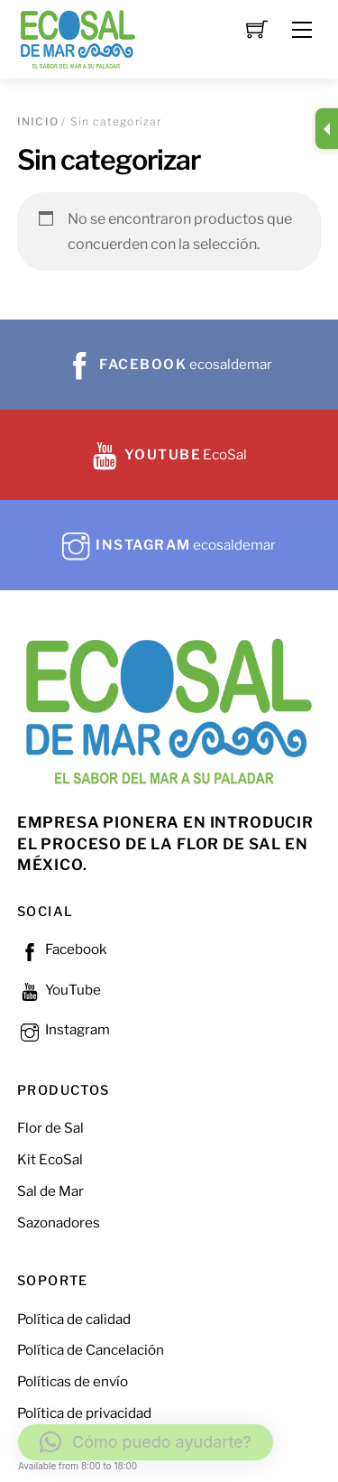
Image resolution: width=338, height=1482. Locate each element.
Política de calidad (74, 1319)
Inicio (38, 121)
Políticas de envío (72, 1381)
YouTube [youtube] (59, 989)
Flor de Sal (50, 1127)
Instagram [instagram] (63, 1029)
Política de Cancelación (90, 1349)
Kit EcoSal (50, 1159)
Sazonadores (58, 1222)
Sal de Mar (50, 1190)
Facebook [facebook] (62, 949)
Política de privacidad (84, 1413)
